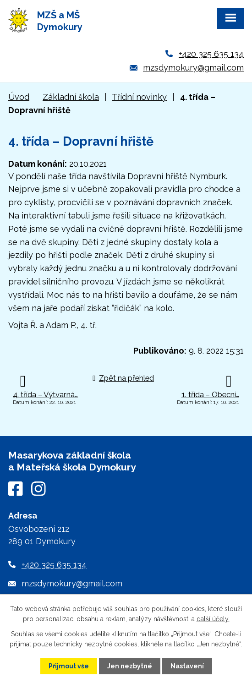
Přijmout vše (69, 666)
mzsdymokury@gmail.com (193, 67)
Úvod (18, 97)
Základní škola (71, 97)
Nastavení (187, 666)
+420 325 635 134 (211, 54)
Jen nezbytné (129, 666)
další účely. (213, 619)
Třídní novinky (139, 97)
